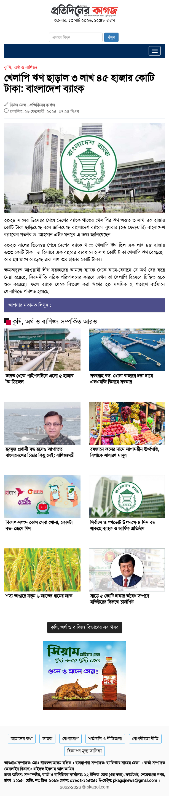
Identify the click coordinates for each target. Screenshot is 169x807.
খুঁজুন (111, 37)
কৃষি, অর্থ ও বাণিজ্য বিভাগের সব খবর (85, 627)
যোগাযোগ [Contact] (70, 739)
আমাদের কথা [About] (22, 739)
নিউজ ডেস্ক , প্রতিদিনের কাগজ (32, 105)
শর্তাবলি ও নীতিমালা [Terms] (105, 739)
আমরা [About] (47, 739)
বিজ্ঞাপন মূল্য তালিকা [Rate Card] (84, 751)
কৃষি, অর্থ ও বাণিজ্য (20, 67)
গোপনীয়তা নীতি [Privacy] (145, 739)
